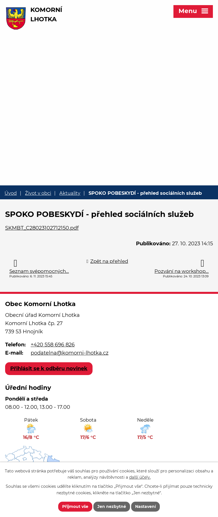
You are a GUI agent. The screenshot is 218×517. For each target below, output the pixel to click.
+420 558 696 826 (53, 345)
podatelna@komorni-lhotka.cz (69, 353)
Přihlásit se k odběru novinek (48, 368)
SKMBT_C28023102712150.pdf (42, 228)
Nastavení (145, 506)
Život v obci (38, 193)
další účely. (140, 477)
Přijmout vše (75, 506)
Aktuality (69, 193)
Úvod (11, 193)
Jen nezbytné (111, 506)
